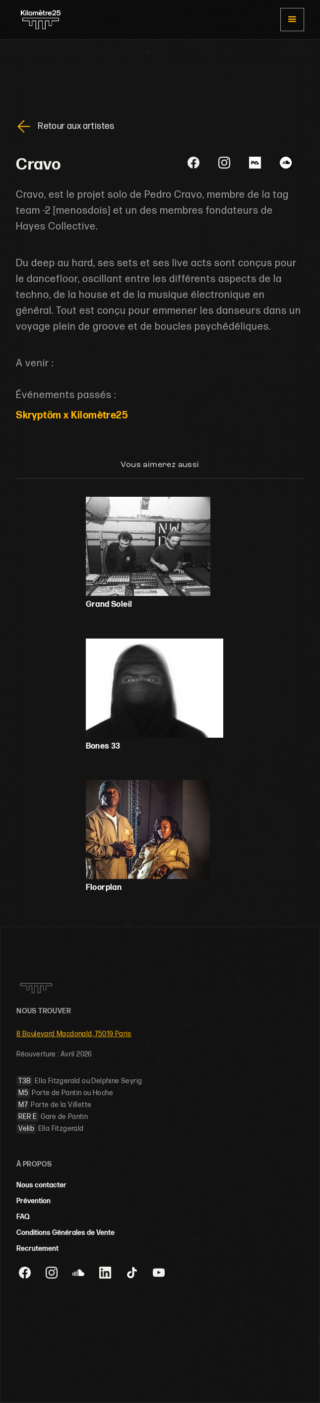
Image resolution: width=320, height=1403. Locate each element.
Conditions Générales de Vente (65, 1232)
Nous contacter (41, 1185)
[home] (38, 19)
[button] (292, 19)
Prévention (33, 1201)
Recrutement (37, 1248)
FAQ (23, 1217)
